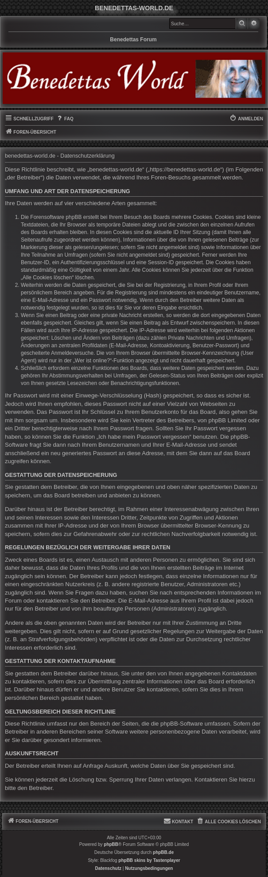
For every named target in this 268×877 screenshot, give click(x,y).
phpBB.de (163, 852)
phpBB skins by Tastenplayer (149, 860)
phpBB (111, 844)
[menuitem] (65, 119)
